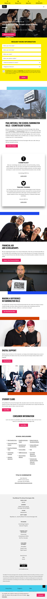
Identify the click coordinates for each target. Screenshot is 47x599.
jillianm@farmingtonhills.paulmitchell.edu (23, 483)
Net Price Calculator (23, 538)
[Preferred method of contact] (21, 62)
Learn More (6, 410)
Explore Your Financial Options (11, 260)
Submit (23, 77)
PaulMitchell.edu (24, 569)
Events (23, 559)
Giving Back (23, 546)
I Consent (40, 595)
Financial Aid (23, 534)
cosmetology (12, 130)
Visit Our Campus (11, 146)
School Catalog (22, 449)
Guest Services (23, 555)
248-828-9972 (23, 512)
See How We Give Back (9, 311)
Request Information (9, 34)
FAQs (30, 588)
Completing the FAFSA (23, 536)
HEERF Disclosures (23, 452)
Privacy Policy (21, 70)
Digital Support (23, 550)
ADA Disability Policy (12, 440)
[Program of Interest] (21, 66)
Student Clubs (23, 548)
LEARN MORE (23, 176)
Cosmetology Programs (23, 524)
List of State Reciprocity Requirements (33, 454)
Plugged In (20, 588)
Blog (23, 557)
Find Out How (7, 361)
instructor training (20, 130)
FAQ (31, 449)
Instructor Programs (23, 525)
